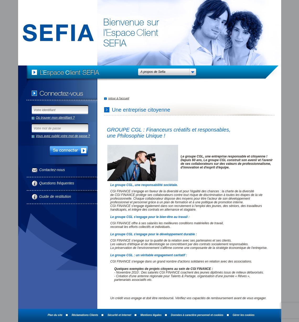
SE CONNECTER (69, 151)
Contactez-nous (52, 170)
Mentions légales (151, 315)
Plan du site (55, 315)
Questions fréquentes (56, 183)
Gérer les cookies (243, 315)
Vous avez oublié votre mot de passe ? (63, 136)
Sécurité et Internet (119, 315)
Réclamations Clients (85, 315)
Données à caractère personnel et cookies (197, 315)
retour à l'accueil (118, 98)
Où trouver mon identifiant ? (55, 117)
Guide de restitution (55, 196)
